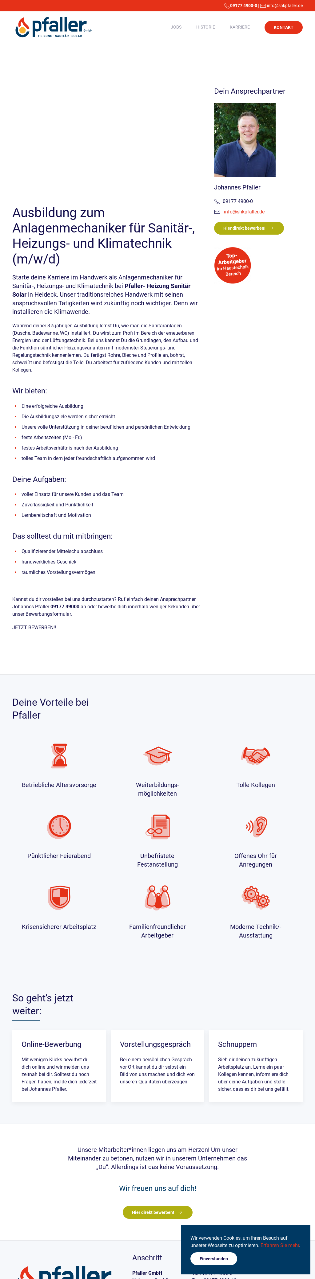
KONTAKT (283, 27)
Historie (205, 27)
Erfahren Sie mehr (280, 1245)
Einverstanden (214, 1258)
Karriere (240, 27)
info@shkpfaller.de (285, 5)
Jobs (176, 27)
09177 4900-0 (243, 5)
